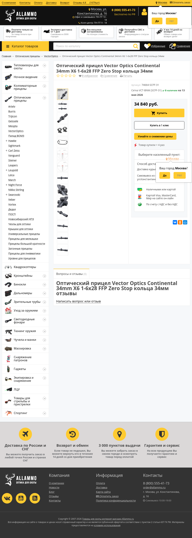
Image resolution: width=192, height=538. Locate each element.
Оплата (38, 2)
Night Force (15, 185)
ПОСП (12, 214)
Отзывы (54, 496)
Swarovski (14, 194)
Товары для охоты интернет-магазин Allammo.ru (108, 518)
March (12, 180)
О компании (9, 2)
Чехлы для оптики (19, 224)
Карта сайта (103, 492)
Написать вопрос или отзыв (78, 301)
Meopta (12, 126)
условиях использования (107, 525)
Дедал (12, 209)
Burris (11, 111)
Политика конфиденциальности (116, 500)
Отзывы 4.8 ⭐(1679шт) (86, 2)
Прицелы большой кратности (26, 243)
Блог (52, 492)
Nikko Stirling (16, 189)
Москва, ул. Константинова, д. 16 (92, 11)
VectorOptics (15, 131)
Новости (54, 487)
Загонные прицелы (20, 248)
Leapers (13, 165)
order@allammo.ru (154, 487)
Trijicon (12, 116)
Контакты (25, 2)
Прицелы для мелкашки (23, 238)
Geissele (13, 121)
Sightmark (14, 145)
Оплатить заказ (180, 2)
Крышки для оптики (20, 229)
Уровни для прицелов (22, 258)
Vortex (12, 204)
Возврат (64, 2)
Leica (11, 175)
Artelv (11, 106)
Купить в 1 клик (159, 125)
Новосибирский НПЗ (21, 219)
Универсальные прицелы (24, 234)
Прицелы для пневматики (24, 253)
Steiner (12, 160)
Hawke (12, 140)
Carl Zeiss (14, 150)
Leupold (13, 170)
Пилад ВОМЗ (16, 136)
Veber (11, 199)
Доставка (51, 2)
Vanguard (14, 155)
